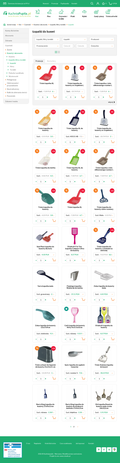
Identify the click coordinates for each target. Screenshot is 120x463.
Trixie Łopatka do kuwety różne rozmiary (104, 208)
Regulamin (37, 443)
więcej (111, 102)
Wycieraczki (13, 76)
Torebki (13, 70)
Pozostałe (11, 96)
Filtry (12, 66)
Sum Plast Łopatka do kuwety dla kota (45, 247)
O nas (28, 443)
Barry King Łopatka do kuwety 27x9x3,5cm (45, 405)
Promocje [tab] (39, 61)
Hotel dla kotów (50, 443)
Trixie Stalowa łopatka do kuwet (104, 366)
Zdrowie (8, 41)
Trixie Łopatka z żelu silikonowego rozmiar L (102, 84)
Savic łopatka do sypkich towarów (75, 366)
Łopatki (13, 63)
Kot (40, 13)
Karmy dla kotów (12, 31)
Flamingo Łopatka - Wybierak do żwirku (75, 287)
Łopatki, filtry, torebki (17, 60)
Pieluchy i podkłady (16, 73)
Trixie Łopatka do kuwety (45, 129)
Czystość (9, 45)
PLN (115, 3)
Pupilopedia (65, 3)
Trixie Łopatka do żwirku (45, 168)
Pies (52, 13)
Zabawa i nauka (11, 101)
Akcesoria (9, 35)
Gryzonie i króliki (64, 14)
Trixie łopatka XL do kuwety (74, 129)
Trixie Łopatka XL (46, 83)
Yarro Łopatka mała (45, 286)
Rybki (87, 13)
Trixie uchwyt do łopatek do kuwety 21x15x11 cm (45, 366)
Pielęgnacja (11, 80)
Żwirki (9, 50)
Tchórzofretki (111, 13)
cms (57, 456)
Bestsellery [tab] (51, 61)
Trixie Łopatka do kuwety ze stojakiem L (75, 84)
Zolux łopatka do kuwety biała (104, 287)
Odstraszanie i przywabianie (13, 84)
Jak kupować (80, 443)
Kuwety (12, 57)
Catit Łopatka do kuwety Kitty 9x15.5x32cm (74, 326)
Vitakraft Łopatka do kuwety (103, 326)
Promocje (54, 3)
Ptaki (76, 13)
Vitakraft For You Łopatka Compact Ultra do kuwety (74, 248)
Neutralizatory (13, 89)
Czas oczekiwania (66, 443)
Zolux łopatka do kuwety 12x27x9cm (45, 326)
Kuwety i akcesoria (14, 53)
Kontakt (74, 3)
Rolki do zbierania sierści (17, 92)
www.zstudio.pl (65, 456)
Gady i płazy (99, 13)
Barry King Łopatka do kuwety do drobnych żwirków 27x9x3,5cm (75, 406)
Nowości (46, 3)
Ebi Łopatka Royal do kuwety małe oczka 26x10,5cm (104, 406)
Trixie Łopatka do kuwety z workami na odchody (103, 248)
